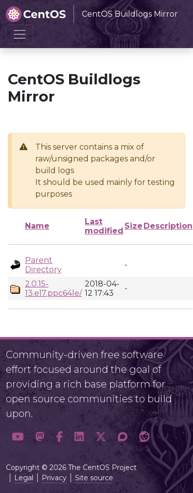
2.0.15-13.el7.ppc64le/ (53, 288)
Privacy (54, 477)
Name (37, 226)
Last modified (104, 226)
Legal (23, 477)
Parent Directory (43, 265)
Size (133, 226)
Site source (94, 477)
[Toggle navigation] (19, 34)
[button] (17, 437)
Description (168, 226)
